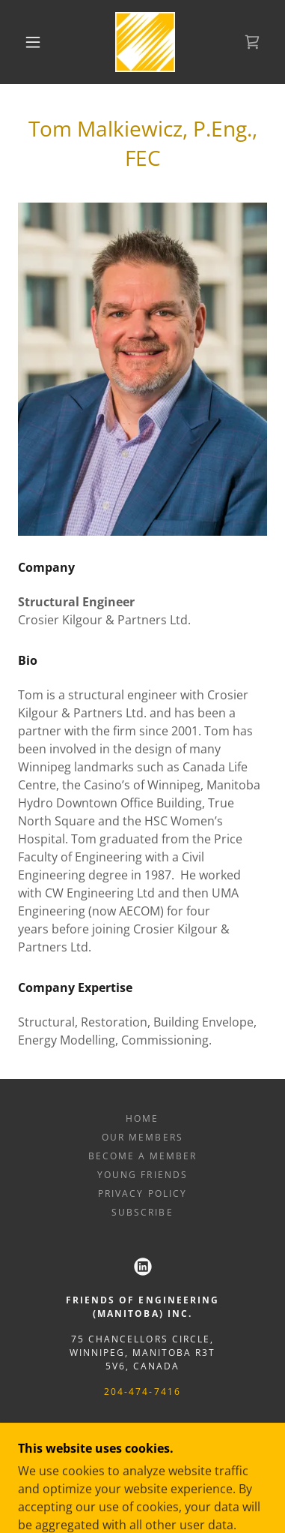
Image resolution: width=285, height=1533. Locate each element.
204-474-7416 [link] (142, 1391)
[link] (145, 42)
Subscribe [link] (142, 1212)
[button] (33, 42)
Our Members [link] (142, 1137)
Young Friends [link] (142, 1174)
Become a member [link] (142, 1156)
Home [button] (142, 1118)
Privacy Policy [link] (142, 1193)
